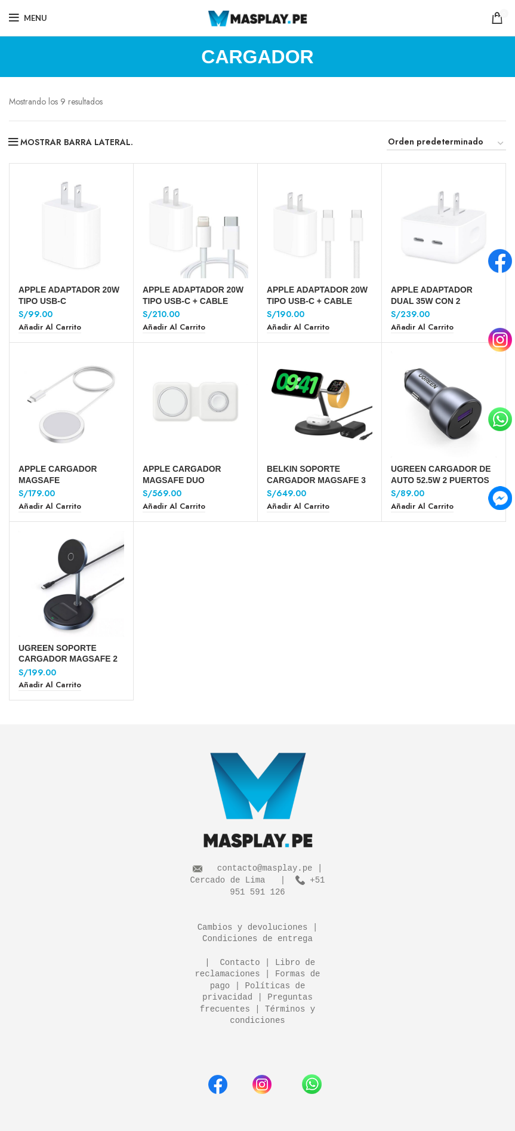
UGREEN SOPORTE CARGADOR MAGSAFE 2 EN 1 (68, 658)
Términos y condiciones (275, 1015)
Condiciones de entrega (257, 939)
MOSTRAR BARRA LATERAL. (76, 142)
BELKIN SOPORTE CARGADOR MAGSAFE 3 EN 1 (317, 479)
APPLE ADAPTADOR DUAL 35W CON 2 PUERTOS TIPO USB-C (436, 300)
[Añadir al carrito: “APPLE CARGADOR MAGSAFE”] (49, 506)
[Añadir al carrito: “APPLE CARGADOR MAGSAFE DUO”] (174, 506)
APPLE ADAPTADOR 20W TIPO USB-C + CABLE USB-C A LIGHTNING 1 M (194, 300)
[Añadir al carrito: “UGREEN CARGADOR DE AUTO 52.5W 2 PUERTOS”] (422, 506)
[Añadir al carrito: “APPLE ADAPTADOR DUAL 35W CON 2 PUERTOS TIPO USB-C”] (422, 327)
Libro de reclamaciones (257, 969)
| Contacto (230, 963)
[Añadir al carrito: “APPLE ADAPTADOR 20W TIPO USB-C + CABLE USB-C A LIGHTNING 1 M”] (174, 327)
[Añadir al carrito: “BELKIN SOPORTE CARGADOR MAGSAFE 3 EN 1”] (298, 506)
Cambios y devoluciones (253, 927)
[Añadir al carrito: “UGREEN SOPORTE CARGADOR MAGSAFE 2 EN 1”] (49, 685)
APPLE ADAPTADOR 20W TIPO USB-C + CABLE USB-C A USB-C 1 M (318, 300)
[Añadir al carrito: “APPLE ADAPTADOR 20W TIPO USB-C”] (49, 327)
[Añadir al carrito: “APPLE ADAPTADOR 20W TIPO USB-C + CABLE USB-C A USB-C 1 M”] (298, 327)
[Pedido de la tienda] (446, 144)
